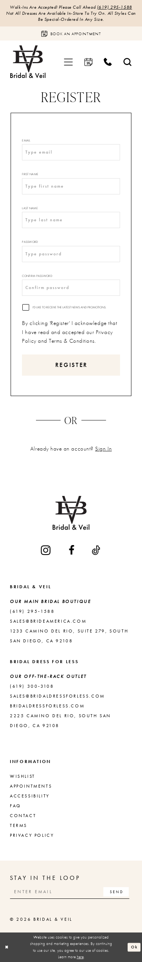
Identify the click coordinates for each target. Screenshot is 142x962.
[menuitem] (68, 62)
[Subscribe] (116, 892)
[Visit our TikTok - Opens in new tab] (96, 550)
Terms (18, 825)
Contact (23, 816)
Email (26, 140)
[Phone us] (108, 62)
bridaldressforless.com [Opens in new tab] (47, 706)
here (80, 956)
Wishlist (22, 776)
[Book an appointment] (71, 33)
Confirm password (37, 276)
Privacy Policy (32, 835)
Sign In (103, 448)
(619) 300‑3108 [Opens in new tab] (32, 686)
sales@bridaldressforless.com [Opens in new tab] (57, 696)
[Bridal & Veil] (27, 61)
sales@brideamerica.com (48, 621)
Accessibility (30, 796)
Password (30, 242)
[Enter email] (70, 892)
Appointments (31, 786)
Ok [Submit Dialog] (134, 947)
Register (71, 365)
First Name (30, 174)
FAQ (15, 806)
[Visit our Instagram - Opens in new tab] (46, 550)
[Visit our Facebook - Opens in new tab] (72, 550)
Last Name (29, 208)
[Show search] (127, 62)
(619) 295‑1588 (114, 7)
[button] (68, 62)
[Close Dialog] (7, 947)
